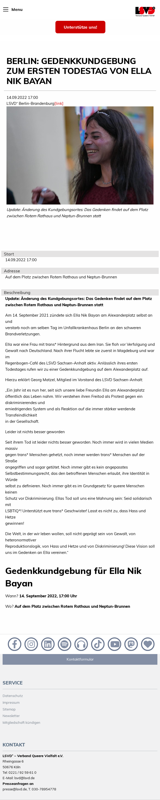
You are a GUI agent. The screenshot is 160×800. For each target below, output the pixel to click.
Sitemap (9, 709)
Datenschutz (13, 696)
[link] (58, 103)
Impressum (11, 702)
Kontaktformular (80, 659)
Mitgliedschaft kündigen (21, 722)
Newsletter (11, 716)
